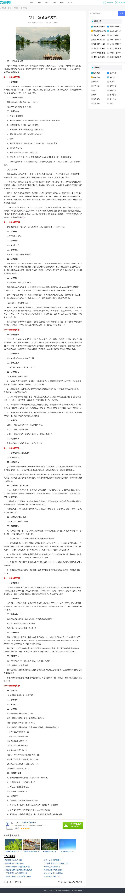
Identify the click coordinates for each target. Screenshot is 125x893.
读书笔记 (96, 73)
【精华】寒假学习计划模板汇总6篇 (17, 876)
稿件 (54, 2)
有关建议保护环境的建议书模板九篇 (18, 870)
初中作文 (113, 99)
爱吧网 (55, 890)
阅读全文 (48, 23)
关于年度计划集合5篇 (52, 867)
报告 (39, 2)
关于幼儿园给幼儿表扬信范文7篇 (17, 867)
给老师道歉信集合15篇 (13, 860)
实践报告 (113, 90)
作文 (62, 2)
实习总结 (96, 99)
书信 (46, 2)
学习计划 (96, 86)
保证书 (112, 77)
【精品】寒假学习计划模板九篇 (56, 863)
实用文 (70, 2)
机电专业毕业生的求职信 (53, 873)
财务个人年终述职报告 (52, 860)
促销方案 (24, 8)
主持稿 (112, 82)
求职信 (95, 82)
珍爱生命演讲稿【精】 (52, 876)
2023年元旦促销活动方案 (73, 882)
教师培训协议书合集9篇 (53, 870)
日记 (111, 103)
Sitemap (79, 890)
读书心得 (113, 95)
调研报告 (96, 77)
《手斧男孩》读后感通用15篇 (15, 873)
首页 (31, 2)
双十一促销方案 (15, 882)
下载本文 (55, 23)
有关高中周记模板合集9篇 (14, 863)
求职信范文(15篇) (99, 31)
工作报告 (113, 73)
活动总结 (96, 103)
